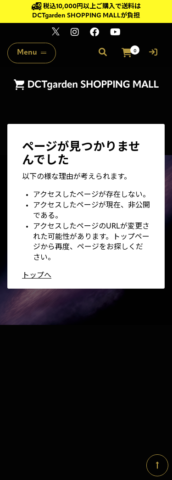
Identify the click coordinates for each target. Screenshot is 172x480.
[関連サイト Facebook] (94, 33)
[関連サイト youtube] (115, 33)
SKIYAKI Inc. (145, 440)
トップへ (36, 275)
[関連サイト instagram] (74, 33)
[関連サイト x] (55, 33)
